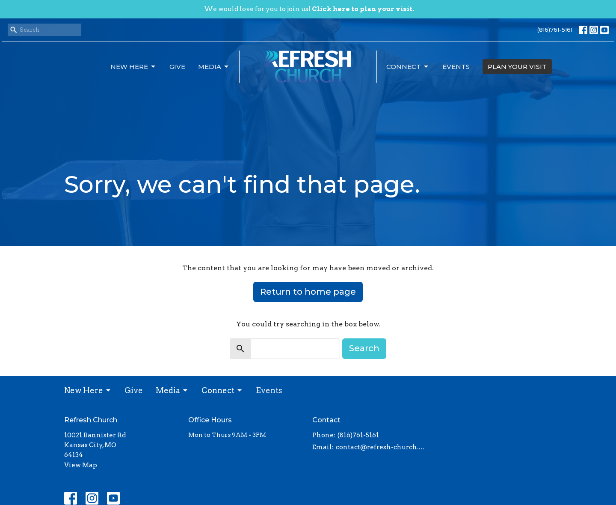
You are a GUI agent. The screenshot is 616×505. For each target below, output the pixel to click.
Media (214, 67)
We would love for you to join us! (309, 9)
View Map (80, 465)
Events (456, 67)
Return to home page (308, 292)
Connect (407, 67)
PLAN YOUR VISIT (517, 67)
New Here (133, 67)
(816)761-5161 (554, 29)
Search (364, 348)
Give (177, 67)
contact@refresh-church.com (382, 447)
